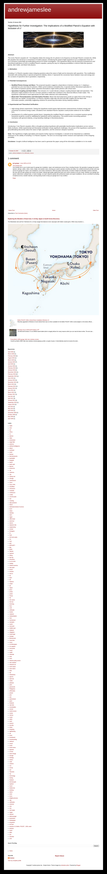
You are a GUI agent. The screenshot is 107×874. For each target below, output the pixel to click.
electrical (11, 521)
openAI (11, 676)
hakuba (11, 551)
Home (53, 210)
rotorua (11, 715)
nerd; (10, 658)
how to (11, 573)
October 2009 (11, 414)
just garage (16, 163)
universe (11, 804)
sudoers (11, 763)
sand (10, 721)
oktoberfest (12, 674)
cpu (10, 498)
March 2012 (11, 392)
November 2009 (12, 412)
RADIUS (11, 703)
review (11, 713)
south (10, 745)
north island (12, 666)
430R (10, 426)
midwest (11, 630)
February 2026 (12, 356)
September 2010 (12, 402)
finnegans (12, 531)
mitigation (11, 632)
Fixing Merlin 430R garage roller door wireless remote (24, 339)
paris (10, 685)
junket (11, 594)
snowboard (12, 737)
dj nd (10, 509)
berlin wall (12, 464)
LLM (10, 608)
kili (10, 598)
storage (11, 755)
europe (11, 529)
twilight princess (13, 798)
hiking (10, 555)
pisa (10, 695)
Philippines (12, 689)
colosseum (12, 488)
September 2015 (12, 376)
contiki (11, 494)
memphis (11, 622)
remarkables (12, 707)
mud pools (12, 648)
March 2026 (11, 354)
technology (12, 776)
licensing (11, 604)
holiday (11, 563)
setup (10, 727)
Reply (14, 178)
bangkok (11, 460)
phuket (11, 693)
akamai (11, 436)
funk (10, 541)
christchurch (12, 480)
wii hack (11, 824)
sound (11, 743)
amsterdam (12, 440)
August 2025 (11, 358)
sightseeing (12, 731)
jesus (10, 589)
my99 (10, 652)
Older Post (96, 210)
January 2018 (11, 370)
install (10, 583)
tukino (11, 792)
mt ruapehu (12, 646)
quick (10, 701)
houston (11, 571)
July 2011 (10, 396)
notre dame (12, 668)
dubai (10, 511)
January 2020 (11, 366)
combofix (11, 490)
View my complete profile (14, 860)
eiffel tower (12, 519)
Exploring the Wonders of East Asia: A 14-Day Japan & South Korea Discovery (34, 219)
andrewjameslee (29, 9)
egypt (10, 517)
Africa (10, 432)
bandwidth (12, 458)
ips (10, 585)
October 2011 (11, 394)
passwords (12, 687)
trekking (11, 790)
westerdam (12, 818)
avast (10, 452)
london (11, 612)
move (10, 642)
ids (10, 579)
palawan (11, 683)
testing (11, 778)
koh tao (11, 602)
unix (10, 806)
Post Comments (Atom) (21, 213)
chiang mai (12, 476)
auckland (11, 450)
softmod (11, 741)
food (10, 535)
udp (10, 800)
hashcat (11, 553)
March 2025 (11, 360)
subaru (11, 759)
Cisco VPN (12, 484)
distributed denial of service (16, 507)
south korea (12, 747)
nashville (11, 654)
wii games (12, 822)
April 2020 (10, 364)
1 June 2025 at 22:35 (25, 163)
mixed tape (12, 634)
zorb (10, 838)
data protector (13, 502)
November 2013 (12, 382)
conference (12, 492)
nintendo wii (12, 664)
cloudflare (12, 486)
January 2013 (11, 388)
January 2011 (11, 400)
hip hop (11, 557)
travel (10, 786)
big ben (11, 466)
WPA (10, 832)
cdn (10, 474)
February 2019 (12, 368)
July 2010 (10, 406)
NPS (10, 670)
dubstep (11, 513)
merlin (11, 624)
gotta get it (12, 545)
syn (10, 770)
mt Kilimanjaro (13, 644)
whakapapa (12, 820)
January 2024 (11, 362)
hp (10, 575)
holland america (13, 565)
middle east (12, 628)
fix (10, 533)
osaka (11, 680)
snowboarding (13, 739)
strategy (11, 757)
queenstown (12, 699)
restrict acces (12, 711)
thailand (11, 780)
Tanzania (11, 772)
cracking (11, 500)
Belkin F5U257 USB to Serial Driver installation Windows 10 (33, 320)
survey (11, 767)
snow (10, 735)
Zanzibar (11, 836)
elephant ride (12, 525)
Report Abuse (59, 856)
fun (23, 153)
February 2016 (12, 374)
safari (10, 719)
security (11, 725)
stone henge (12, 753)
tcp (10, 773)
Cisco (10, 482)
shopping (11, 729)
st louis (11, 751)
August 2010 (11, 404)
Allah (10, 438)
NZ (10, 672)
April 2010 (10, 410)
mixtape (11, 636)
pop (10, 697)
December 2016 (12, 372)
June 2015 (10, 378)
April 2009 (10, 418)
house (11, 569)
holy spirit (11, 567)
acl (10, 430)
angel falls (12, 442)
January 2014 (11, 380)
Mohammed (12, 638)
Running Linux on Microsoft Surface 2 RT (28, 329)
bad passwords (13, 456)
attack (11, 448)
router (10, 717)
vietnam (11, 814)
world (10, 830)
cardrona (11, 472)
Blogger (78, 865)
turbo (10, 794)
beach (11, 462)
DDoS (11, 504)
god (10, 543)
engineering (12, 527)
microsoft (11, 626)
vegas (11, 812)
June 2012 (10, 390)
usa (10, 808)
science (32, 153)
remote (11, 709)
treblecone (12, 788)
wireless (11, 828)
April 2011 (10, 398)
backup (11, 454)
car (10, 470)
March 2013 (11, 384)
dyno (10, 515)
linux (10, 606)
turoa (10, 796)
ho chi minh (12, 561)
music (10, 650)
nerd (10, 656)
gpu (10, 547)
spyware (11, 749)
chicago (11, 478)
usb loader (12, 810)
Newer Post (11, 210)
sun (10, 765)
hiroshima (12, 559)
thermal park (12, 782)
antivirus (11, 444)
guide (10, 549)
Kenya (11, 596)
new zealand (12, 662)
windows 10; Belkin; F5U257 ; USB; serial (20, 826)
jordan (11, 591)
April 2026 (10, 352)
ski (10, 733)
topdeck (11, 784)
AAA (10, 428)
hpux (10, 577)
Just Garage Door (17, 165)
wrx (10, 834)
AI (10, 434)
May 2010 (10, 408)
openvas (11, 678)
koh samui (12, 600)
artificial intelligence (17, 153)
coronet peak (12, 496)
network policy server (15, 660)
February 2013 (12, 386)
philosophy (26, 153)
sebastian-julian (65, 865)
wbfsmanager (13, 816)
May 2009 (10, 416)
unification (12, 802)
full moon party (13, 537)
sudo (10, 761)
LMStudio (11, 610)
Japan (11, 587)
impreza (11, 581)
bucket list (12, 468)
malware (11, 614)
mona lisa (11, 640)
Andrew (12, 858)
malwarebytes (13, 616)
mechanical (12, 620)
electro (11, 523)
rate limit (11, 705)
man (10, 618)
